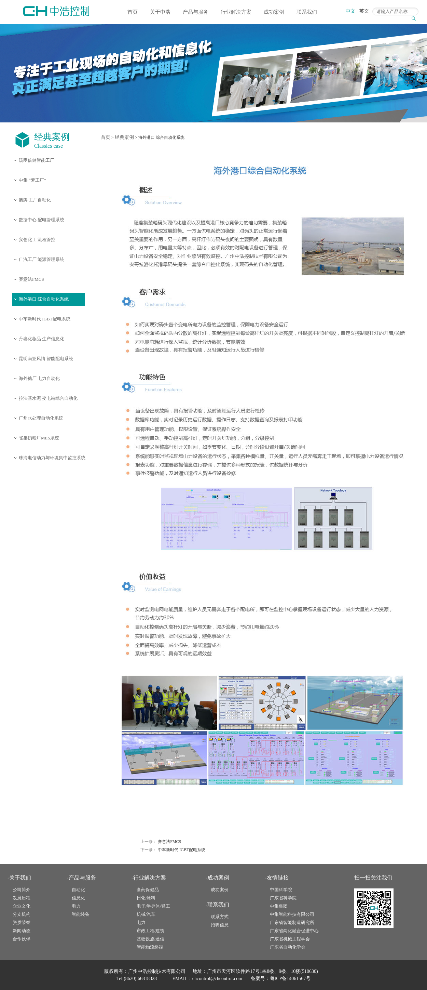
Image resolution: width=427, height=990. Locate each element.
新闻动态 (21, 930)
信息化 (78, 897)
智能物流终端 (150, 947)
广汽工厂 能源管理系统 (41, 259)
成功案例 (274, 12)
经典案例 (124, 137)
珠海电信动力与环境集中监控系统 (52, 457)
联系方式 (220, 916)
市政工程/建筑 (151, 930)
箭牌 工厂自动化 (35, 199)
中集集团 (279, 906)
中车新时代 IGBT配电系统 (44, 318)
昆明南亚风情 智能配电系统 (46, 358)
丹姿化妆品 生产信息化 (41, 338)
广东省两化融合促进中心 (294, 930)
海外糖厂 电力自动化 (39, 378)
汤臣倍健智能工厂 (36, 160)
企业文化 (21, 906)
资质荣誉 (21, 922)
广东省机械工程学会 (290, 938)
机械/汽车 (146, 914)
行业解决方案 (236, 12)
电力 (76, 906)
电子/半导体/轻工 (153, 906)
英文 (364, 11)
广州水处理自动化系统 (41, 418)
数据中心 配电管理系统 (41, 219)
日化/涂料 (146, 897)
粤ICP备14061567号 (290, 978)
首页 (132, 12)
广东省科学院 (283, 897)
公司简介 (21, 889)
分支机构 (21, 914)
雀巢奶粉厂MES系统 (39, 437)
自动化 (78, 889)
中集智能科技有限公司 (292, 914)
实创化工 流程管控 (37, 239)
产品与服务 (195, 12)
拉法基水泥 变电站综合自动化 (48, 398)
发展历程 (21, 897)
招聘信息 (220, 924)
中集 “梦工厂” (32, 180)
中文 (350, 11)
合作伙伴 (21, 938)
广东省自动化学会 (287, 947)
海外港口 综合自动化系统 (44, 299)
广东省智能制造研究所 (292, 922)
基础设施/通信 (151, 938)
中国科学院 (281, 889)
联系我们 (307, 12)
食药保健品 (148, 889)
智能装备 (80, 914)
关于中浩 (160, 12)
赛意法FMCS (31, 279)
